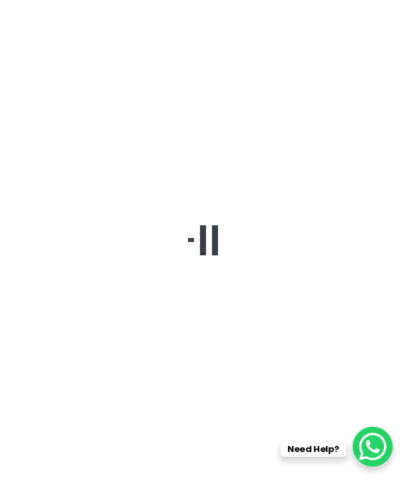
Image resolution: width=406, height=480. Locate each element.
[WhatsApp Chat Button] (373, 447)
